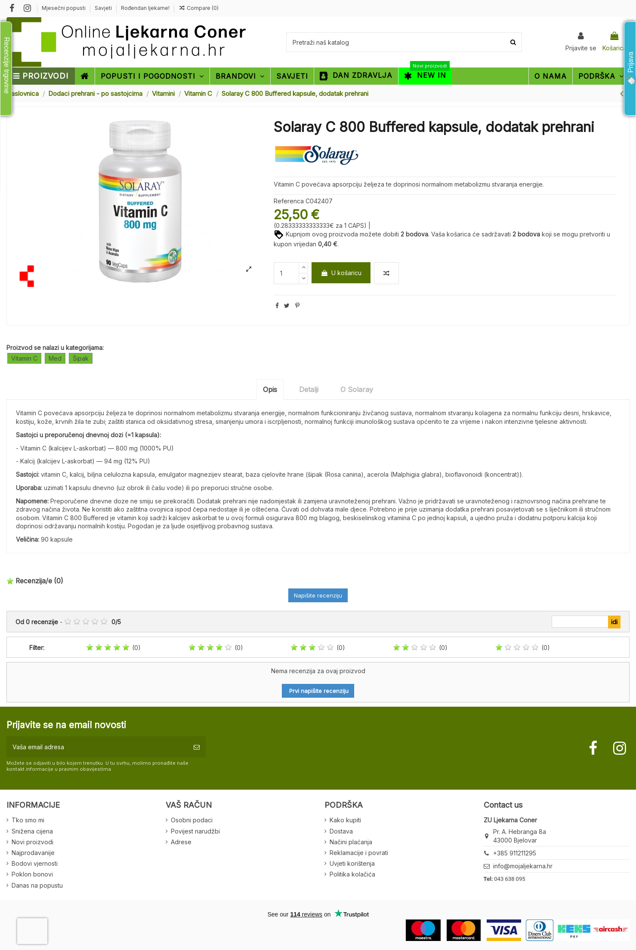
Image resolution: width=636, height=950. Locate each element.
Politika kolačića (352, 874)
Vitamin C (24, 358)
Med (55, 358)
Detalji (308, 389)
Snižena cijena (32, 831)
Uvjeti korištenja (352, 863)
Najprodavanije (33, 852)
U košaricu (341, 272)
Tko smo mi (28, 820)
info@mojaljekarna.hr (523, 866)
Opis (270, 389)
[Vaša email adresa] (97, 746)
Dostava (341, 831)
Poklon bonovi (32, 874)
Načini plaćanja (351, 842)
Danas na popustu (37, 885)
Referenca (289, 201)
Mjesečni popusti (64, 8)
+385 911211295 (514, 853)
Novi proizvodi (32, 842)
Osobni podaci (192, 820)
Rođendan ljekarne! (145, 8)
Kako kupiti (345, 820)
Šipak (81, 358)
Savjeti (104, 8)
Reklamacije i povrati (359, 852)
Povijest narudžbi (195, 831)
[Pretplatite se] (197, 746)
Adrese (181, 842)
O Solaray (356, 389)
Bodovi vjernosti (35, 863)
